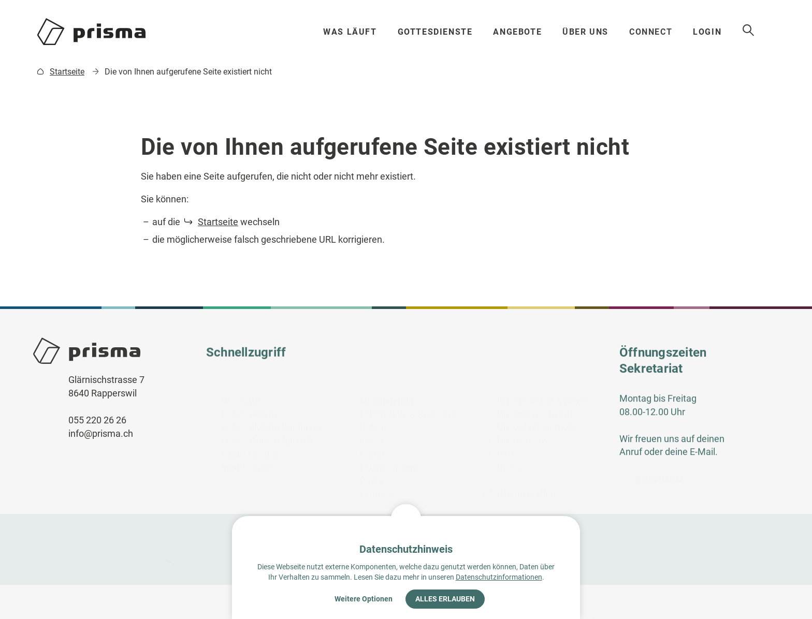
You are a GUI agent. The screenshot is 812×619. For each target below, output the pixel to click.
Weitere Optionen (364, 599)
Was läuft (349, 32)
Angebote (518, 32)
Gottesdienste (435, 32)
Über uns (586, 32)
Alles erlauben (445, 599)
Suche (752, 30)
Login (711, 32)
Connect (652, 32)
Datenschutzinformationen (499, 577)
